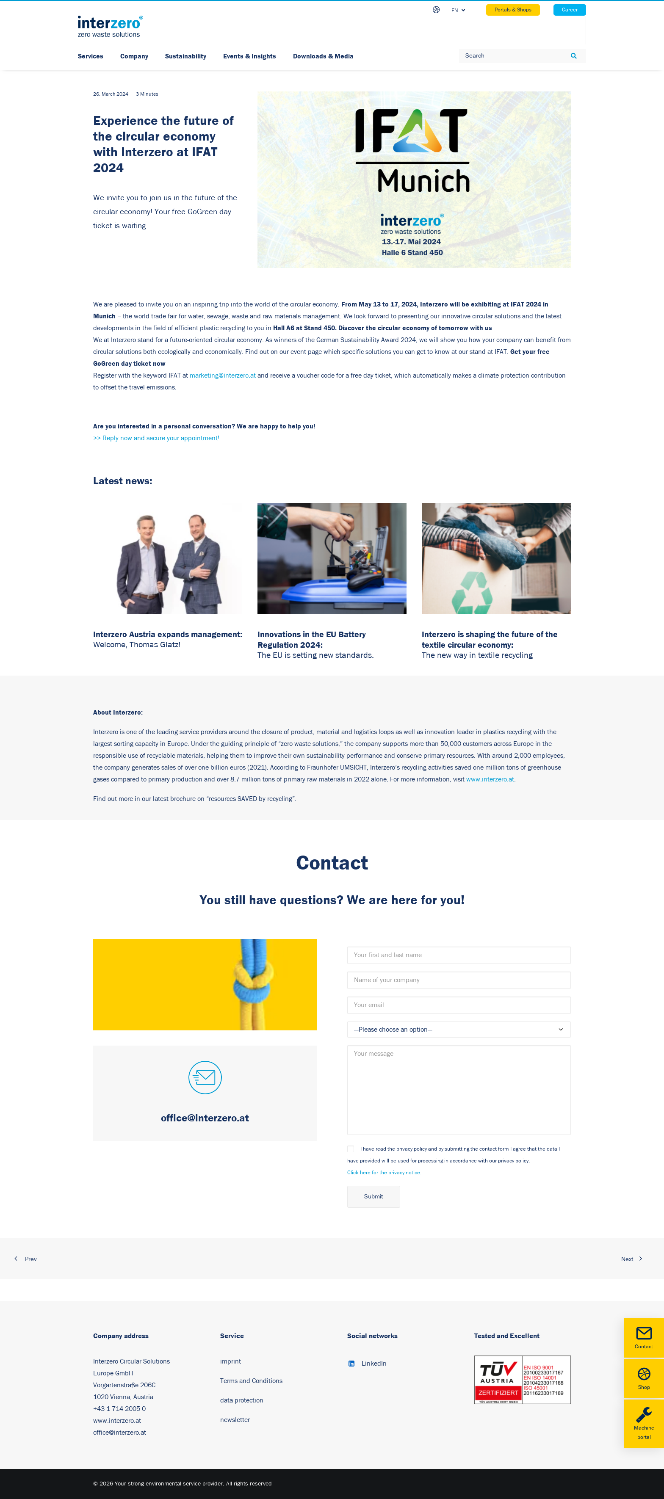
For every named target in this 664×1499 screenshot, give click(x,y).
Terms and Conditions (251, 1381)
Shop (644, 1377)
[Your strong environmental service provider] (110, 26)
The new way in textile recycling (477, 655)
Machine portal (644, 1423)
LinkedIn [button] (374, 1363)
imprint (230, 1361)
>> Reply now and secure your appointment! (156, 438)
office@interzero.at (119, 1432)
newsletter (235, 1419)
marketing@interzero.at (223, 375)
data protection (241, 1400)
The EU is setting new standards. (315, 655)
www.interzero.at (490, 779)
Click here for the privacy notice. (384, 1173)
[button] (205, 1078)
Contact (644, 1337)
